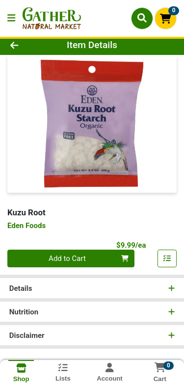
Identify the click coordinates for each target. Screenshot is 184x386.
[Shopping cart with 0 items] (166, 18)
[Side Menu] (11, 18)
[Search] (142, 18)
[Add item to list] (167, 258)
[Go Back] (28, 45)
